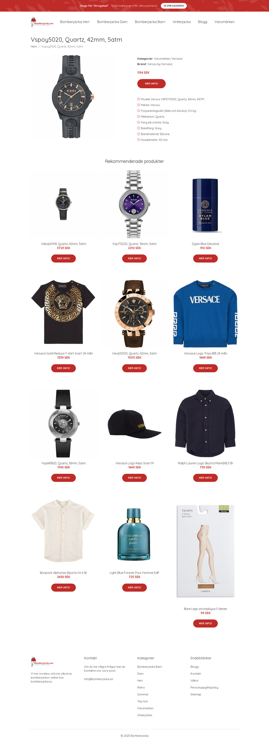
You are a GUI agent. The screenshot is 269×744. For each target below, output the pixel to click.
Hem (34, 48)
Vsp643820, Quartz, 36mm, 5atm (63, 465)
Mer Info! (151, 85)
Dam (140, 675)
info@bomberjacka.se (98, 681)
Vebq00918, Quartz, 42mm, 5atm (63, 246)
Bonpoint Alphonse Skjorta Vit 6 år (63, 575)
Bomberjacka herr (75, 23)
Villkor (195, 682)
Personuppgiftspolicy (204, 689)
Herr (140, 682)
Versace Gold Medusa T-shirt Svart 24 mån (63, 355)
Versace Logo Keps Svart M (134, 465)
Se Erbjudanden (174, 5)
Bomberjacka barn (150, 23)
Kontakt (196, 675)
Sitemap (196, 696)
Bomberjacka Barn (149, 668)
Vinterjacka (182, 23)
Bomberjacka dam (112, 23)
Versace (177, 60)
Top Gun (142, 703)
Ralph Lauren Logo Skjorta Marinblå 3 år (205, 465)
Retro (141, 689)
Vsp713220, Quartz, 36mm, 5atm (134, 246)
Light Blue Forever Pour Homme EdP (134, 575)
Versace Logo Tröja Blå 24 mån (205, 355)
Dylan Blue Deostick (205, 246)
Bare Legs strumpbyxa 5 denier (205, 611)
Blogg (202, 23)
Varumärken (224, 23)
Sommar (143, 696)
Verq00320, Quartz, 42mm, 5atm (134, 355)
